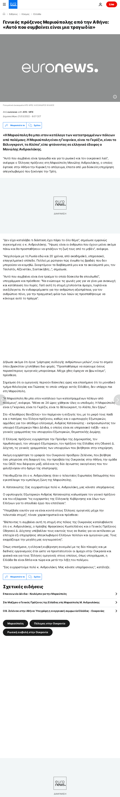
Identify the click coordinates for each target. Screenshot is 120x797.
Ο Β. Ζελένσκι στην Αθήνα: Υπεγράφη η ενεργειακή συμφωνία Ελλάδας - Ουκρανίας (53, 610)
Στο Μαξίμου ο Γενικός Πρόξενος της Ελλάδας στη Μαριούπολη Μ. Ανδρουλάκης (51, 602)
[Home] (4, 14)
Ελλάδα (37, 14)
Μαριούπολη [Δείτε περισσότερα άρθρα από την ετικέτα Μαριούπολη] (15, 623)
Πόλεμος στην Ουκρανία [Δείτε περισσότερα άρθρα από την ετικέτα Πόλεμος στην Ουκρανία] (49, 623)
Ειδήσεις (13, 14)
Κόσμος (25, 14)
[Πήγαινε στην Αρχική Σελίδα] (13, 4)
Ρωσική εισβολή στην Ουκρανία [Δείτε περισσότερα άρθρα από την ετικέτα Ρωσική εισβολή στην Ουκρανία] (27, 632)
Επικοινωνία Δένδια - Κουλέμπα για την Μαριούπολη (35, 593)
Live (111, 4)
